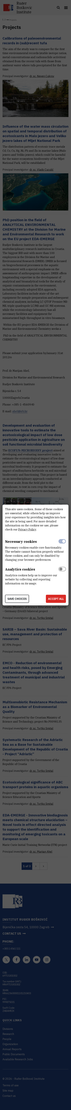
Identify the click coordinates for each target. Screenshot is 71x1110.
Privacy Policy (27, 529)
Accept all (56, 598)
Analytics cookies (20, 569)
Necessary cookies (21, 541)
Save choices (17, 598)
